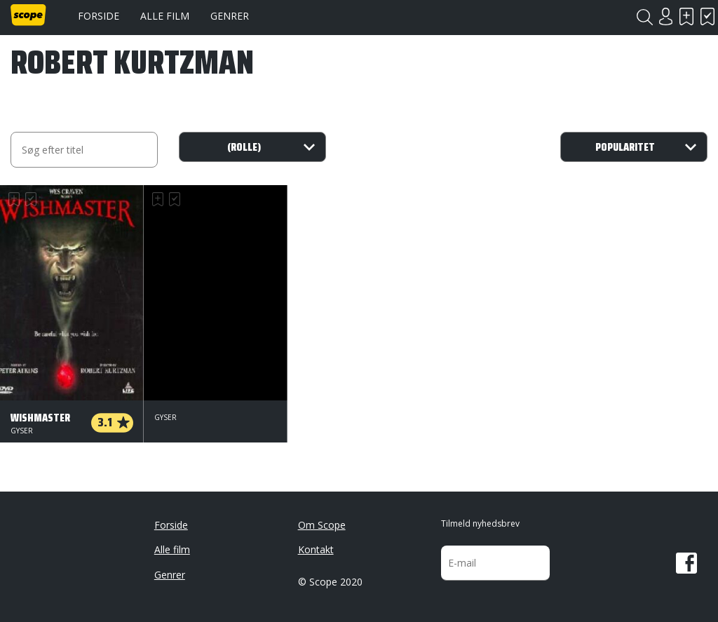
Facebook (686, 563)
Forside (98, 15)
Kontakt (316, 549)
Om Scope (322, 525)
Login (665, 16)
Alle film (164, 15)
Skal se (686, 16)
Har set (707, 16)
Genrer (229, 15)
